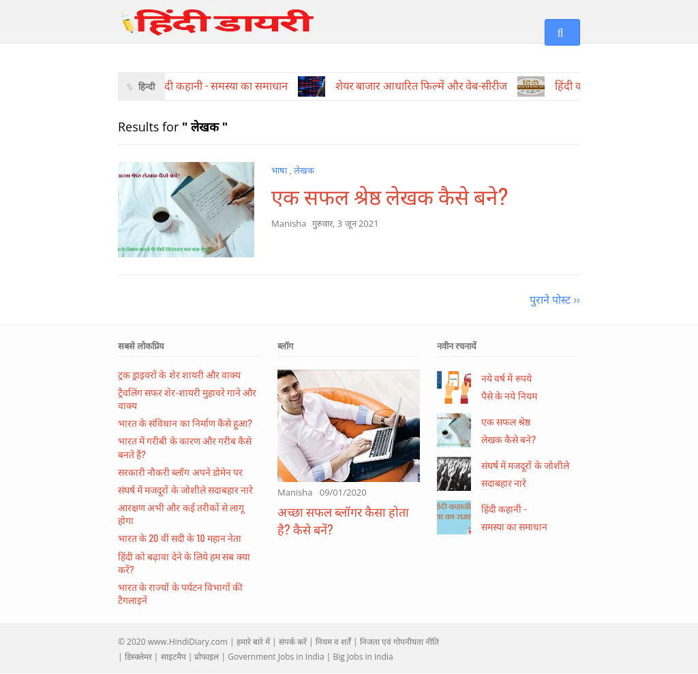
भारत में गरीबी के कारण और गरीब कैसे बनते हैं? (185, 446)
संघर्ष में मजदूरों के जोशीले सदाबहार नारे (185, 489)
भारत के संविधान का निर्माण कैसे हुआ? (185, 422)
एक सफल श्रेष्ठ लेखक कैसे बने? (389, 195)
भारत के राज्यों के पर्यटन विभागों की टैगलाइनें (180, 593)
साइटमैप (173, 656)
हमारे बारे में (253, 641)
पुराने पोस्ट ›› (555, 299)
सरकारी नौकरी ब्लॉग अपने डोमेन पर (180, 471)
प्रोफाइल (206, 656)
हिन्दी (146, 86)
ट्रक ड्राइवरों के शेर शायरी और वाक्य (179, 374)
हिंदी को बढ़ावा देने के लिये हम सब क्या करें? (184, 562)
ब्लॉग (285, 346)
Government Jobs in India (276, 656)
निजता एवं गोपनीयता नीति (399, 641)
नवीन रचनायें (456, 346)
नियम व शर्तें (333, 641)
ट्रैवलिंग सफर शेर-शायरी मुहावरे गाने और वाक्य (187, 398)
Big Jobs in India (363, 656)
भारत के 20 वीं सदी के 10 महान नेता (179, 537)
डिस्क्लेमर (138, 656)
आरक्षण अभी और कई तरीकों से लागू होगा (181, 513)
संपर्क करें (293, 641)
